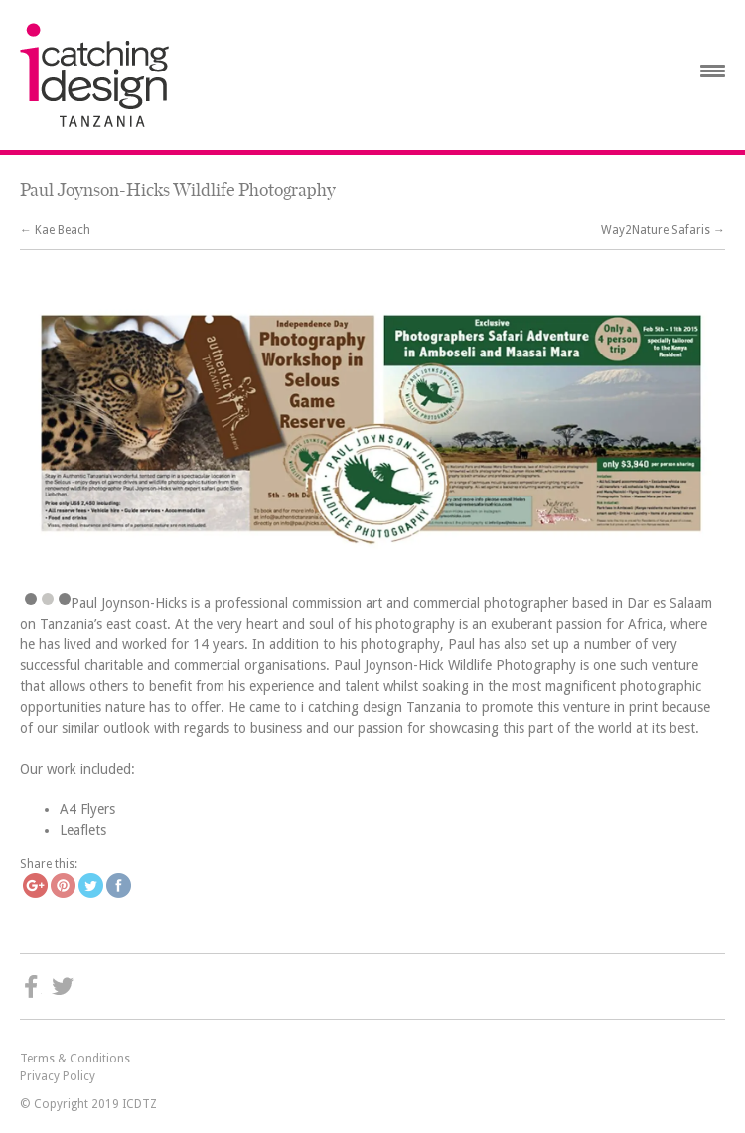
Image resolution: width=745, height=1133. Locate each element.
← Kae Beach (55, 230)
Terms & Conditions (75, 1058)
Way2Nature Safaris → (663, 230)
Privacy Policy (57, 1076)
